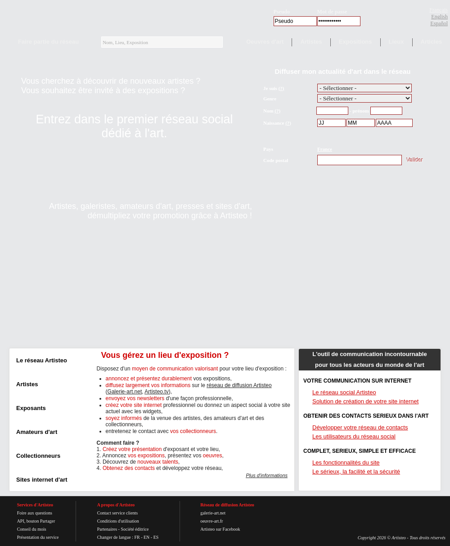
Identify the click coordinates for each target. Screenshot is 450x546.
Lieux (396, 41)
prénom (360, 110)
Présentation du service (38, 537)
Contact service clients (117, 512)
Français (438, 10)
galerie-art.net (212, 512)
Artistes (311, 41)
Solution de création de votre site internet (365, 401)
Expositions (355, 41)
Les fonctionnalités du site (346, 462)
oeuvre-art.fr (211, 521)
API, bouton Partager (36, 521)
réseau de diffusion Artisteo (239, 385)
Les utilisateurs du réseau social (354, 436)
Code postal (275, 160)
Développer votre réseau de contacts (360, 427)
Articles (431, 41)
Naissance (273, 123)
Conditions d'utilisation (118, 521)
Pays (268, 149)
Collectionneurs (38, 455)
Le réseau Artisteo (41, 360)
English (439, 17)
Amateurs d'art (36, 432)
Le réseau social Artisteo (344, 392)
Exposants (31, 408)
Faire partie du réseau (48, 41)
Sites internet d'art (42, 479)
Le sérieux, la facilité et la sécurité (356, 471)
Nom (268, 110)
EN (146, 537)
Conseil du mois (31, 529)
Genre (269, 98)
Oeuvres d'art (265, 41)
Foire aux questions (34, 512)
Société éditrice (134, 529)
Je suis (270, 88)
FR (137, 537)
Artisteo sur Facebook (220, 529)
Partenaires (107, 529)
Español (439, 23)
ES (156, 537)
